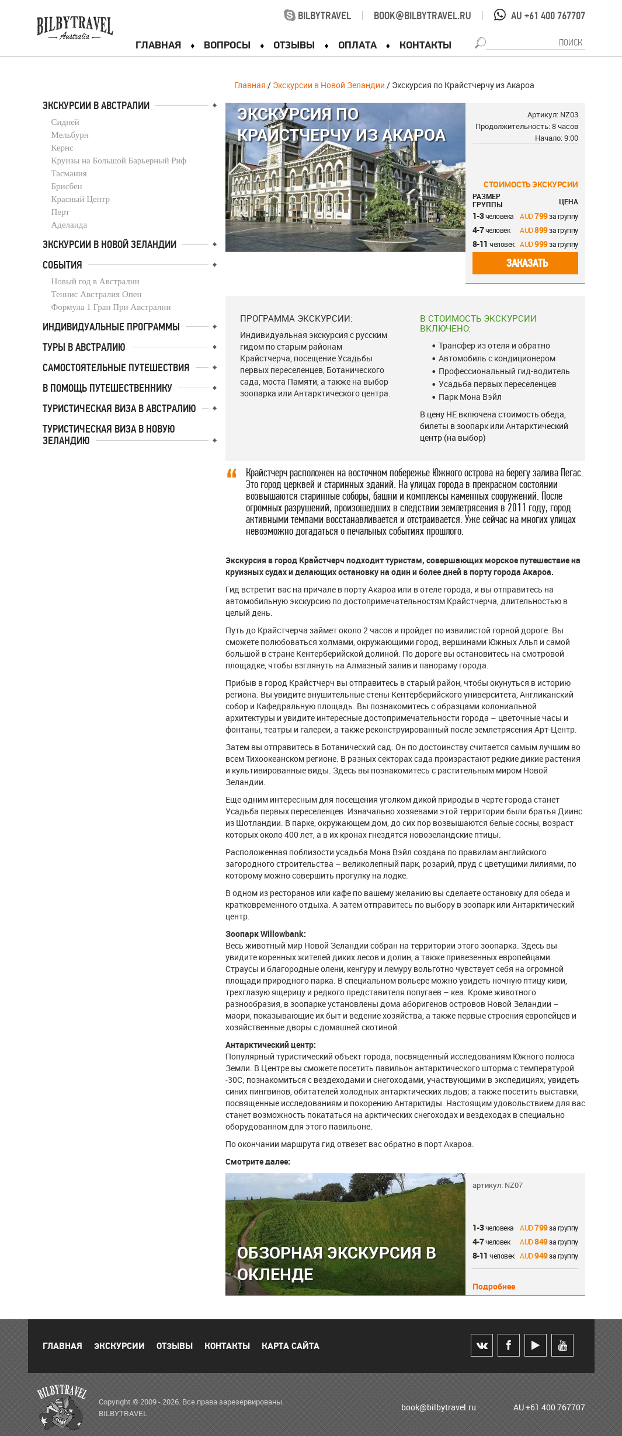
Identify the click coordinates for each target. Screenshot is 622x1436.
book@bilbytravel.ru (422, 15)
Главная (250, 84)
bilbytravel (317, 15)
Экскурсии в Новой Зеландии (329, 84)
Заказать (527, 263)
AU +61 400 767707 (548, 15)
